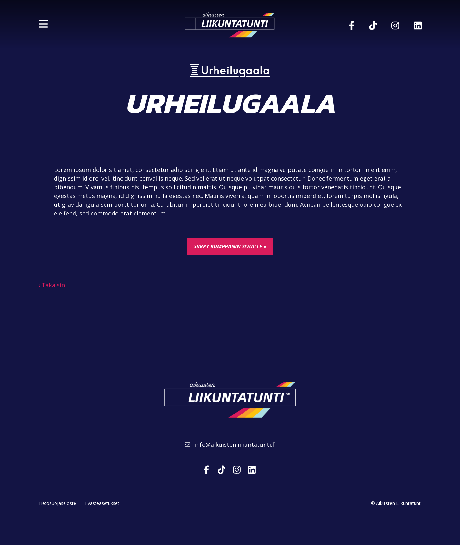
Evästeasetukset (102, 503)
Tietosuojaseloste (57, 503)
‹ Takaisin (51, 285)
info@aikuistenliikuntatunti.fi (230, 444)
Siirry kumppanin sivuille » (230, 246)
